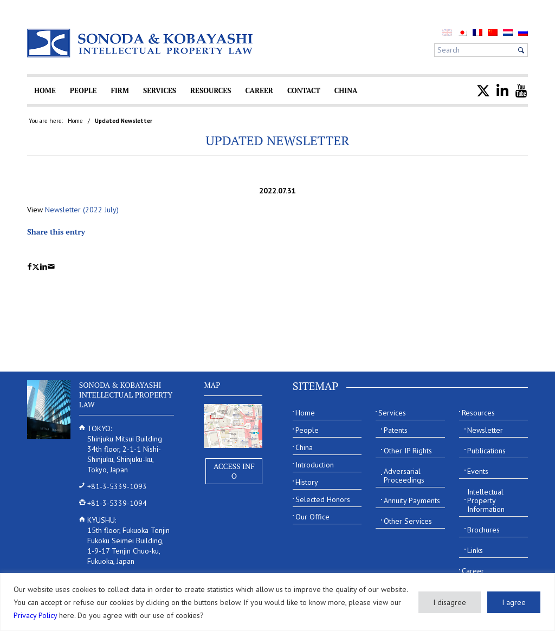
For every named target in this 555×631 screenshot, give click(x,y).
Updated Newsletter (277, 140)
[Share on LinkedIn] (43, 266)
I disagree (449, 602)
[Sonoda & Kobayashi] (141, 43)
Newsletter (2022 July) (82, 209)
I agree (514, 602)
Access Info (234, 471)
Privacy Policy (35, 615)
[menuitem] (462, 32)
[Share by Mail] (51, 266)
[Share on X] (36, 266)
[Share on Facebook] (29, 266)
